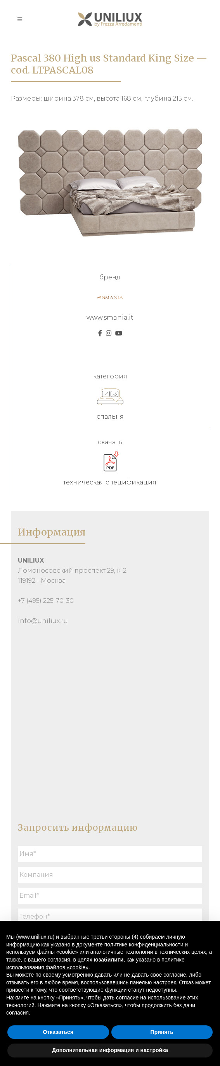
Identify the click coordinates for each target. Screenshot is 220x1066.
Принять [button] (162, 1032)
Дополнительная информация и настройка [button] (110, 1050)
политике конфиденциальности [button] (144, 944)
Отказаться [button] (58, 1032)
